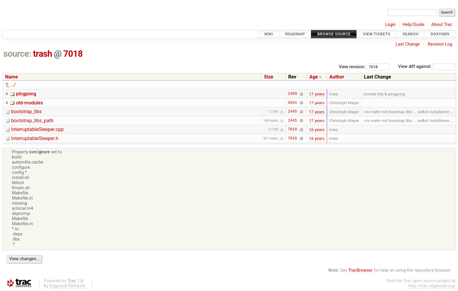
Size (268, 77)
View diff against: (427, 66)
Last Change (407, 44)
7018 (73, 54)
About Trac (442, 24)
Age (313, 77)
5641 (292, 102)
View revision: (352, 66)
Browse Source (333, 34)
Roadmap (295, 34)
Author (336, 77)
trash (42, 54)
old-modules (29, 103)
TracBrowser (360, 270)
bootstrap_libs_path (32, 120)
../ (13, 85)
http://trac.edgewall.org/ (432, 286)
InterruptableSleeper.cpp (37, 129)
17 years (316, 93)
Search (410, 34)
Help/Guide (413, 24)
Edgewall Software (67, 286)
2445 (292, 111)
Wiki (268, 34)
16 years (316, 129)
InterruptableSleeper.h (34, 138)
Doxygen (440, 34)
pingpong (26, 94)
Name (11, 77)
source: (17, 54)
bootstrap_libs (26, 111)
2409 (292, 94)
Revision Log (440, 44)
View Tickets (376, 34)
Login (390, 24)
